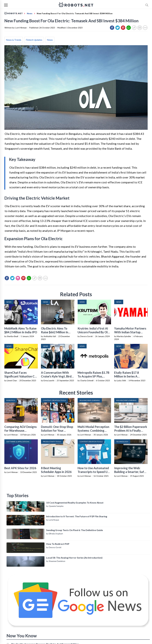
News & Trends (13, 39)
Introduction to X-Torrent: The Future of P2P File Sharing (76, 516)
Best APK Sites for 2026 (20, 468)
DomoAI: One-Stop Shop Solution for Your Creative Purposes (57, 430)
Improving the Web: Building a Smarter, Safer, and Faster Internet (130, 471)
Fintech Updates (34, 39)
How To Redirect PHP (57, 543)
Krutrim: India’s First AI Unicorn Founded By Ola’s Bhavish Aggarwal (94, 332)
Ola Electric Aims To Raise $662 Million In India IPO (54, 332)
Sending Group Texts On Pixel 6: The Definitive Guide (74, 530)
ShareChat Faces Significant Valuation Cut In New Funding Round (20, 376)
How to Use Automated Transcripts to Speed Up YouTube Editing (93, 471)
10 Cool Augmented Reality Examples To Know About (74, 502)
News (50, 39)
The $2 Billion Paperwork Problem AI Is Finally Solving (130, 430)
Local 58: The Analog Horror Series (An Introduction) (74, 557)
